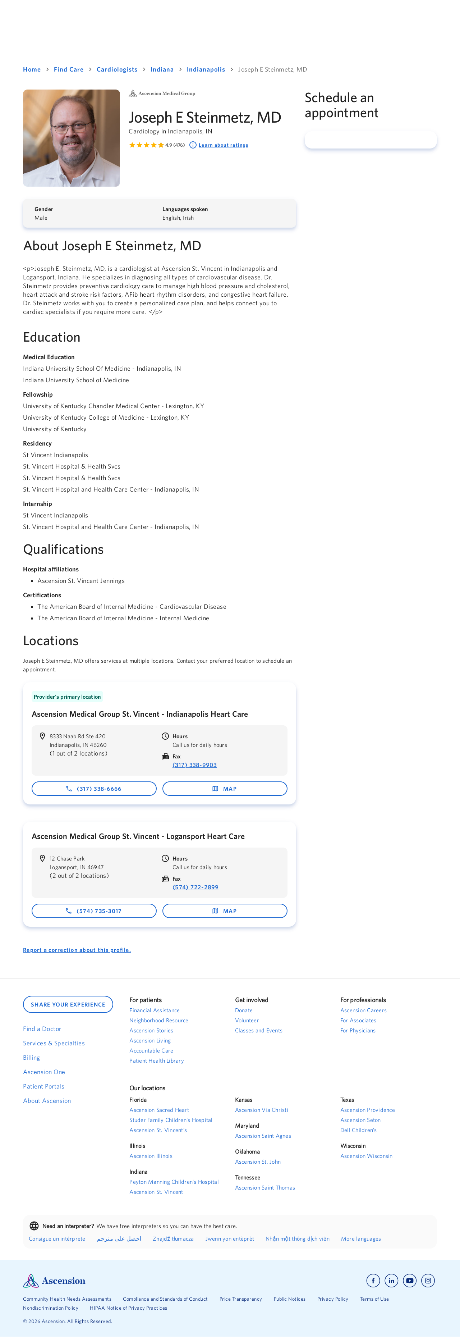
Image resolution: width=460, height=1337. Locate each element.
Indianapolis (206, 69)
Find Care (69, 69)
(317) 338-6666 (93, 788)
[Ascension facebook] (373, 1281)
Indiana (162, 69)
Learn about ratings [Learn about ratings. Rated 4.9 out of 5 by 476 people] (218, 145)
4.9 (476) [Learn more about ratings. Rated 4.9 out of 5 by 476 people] (175, 145)
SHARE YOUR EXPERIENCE (68, 1004)
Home (32, 69)
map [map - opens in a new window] (224, 788)
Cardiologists (117, 69)
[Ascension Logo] (126, 1280)
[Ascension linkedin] (392, 1281)
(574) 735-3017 (93, 910)
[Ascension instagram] (428, 1281)
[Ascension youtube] (410, 1281)
